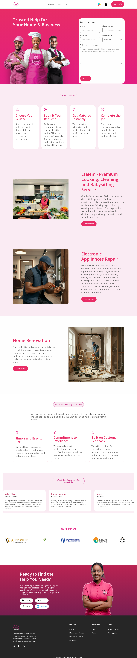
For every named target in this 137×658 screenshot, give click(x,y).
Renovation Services (76, 636)
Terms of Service (114, 629)
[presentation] (96, 70)
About (68, 4)
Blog (59, 4)
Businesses (73, 640)
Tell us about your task (89, 45)
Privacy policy (112, 633)
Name (82, 26)
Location (83, 35)
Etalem (71, 629)
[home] (16, 4)
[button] (50, 4)
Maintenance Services (76, 633)
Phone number (107, 26)
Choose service (107, 35)
